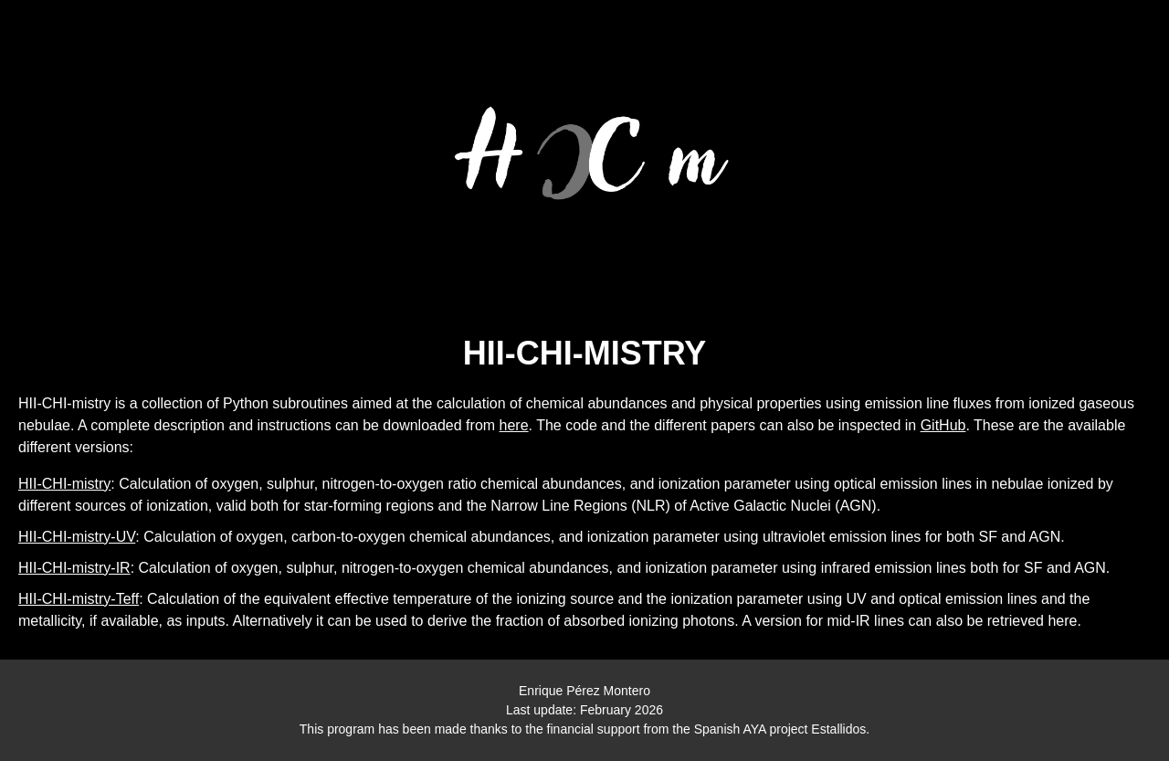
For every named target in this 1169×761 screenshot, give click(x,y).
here (514, 425)
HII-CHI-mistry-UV (76, 536)
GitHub (943, 425)
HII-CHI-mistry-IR (74, 568)
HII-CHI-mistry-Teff (78, 599)
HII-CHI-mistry (64, 483)
